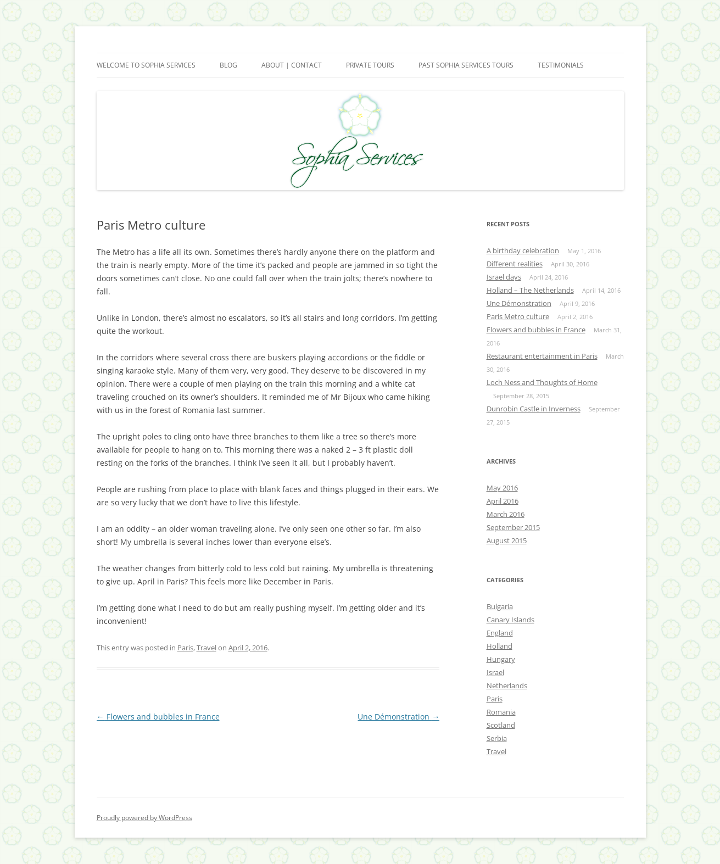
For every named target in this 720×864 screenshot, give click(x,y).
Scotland (501, 725)
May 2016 (502, 488)
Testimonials (561, 65)
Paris (185, 648)
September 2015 (513, 527)
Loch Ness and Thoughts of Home (542, 382)
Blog (228, 65)
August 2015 (507, 540)
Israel (495, 672)
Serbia (497, 738)
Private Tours (370, 65)
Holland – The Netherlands (530, 290)
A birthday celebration (523, 250)
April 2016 (502, 501)
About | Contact (291, 65)
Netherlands (507, 685)
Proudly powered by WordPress (144, 817)
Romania (501, 712)
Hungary (501, 659)
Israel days (504, 277)
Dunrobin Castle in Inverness (534, 409)
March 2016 (505, 514)
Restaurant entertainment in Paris (542, 356)
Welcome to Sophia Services (146, 65)
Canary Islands (510, 620)
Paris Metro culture (518, 316)
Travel (206, 648)
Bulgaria (500, 606)
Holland (499, 646)
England (500, 633)
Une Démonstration (398, 716)
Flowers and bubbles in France (158, 716)
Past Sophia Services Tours (466, 65)
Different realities (515, 264)
